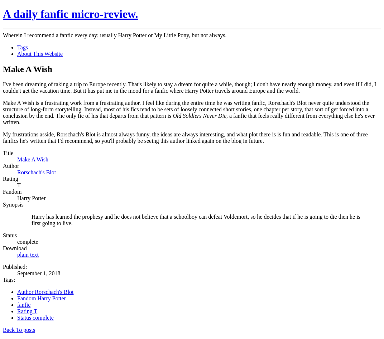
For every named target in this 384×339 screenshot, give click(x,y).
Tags (22, 47)
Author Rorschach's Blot (45, 292)
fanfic (23, 305)
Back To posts (19, 330)
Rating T (27, 311)
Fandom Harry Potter (41, 298)
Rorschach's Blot (36, 172)
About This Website (40, 54)
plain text (28, 255)
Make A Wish (32, 159)
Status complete (35, 318)
